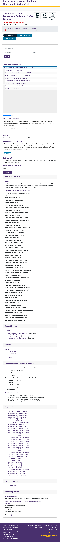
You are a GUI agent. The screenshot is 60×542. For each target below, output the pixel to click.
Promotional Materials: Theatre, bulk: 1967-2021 (18, 73)
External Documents (13, 481)
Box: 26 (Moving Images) (15, 458)
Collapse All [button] (7, 172)
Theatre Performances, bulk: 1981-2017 (16, 78)
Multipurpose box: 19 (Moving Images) (18, 445)
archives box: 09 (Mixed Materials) (17, 426)
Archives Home (43, 527)
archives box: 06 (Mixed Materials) (17, 421)
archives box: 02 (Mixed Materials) (17, 413)
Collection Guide (12, 485)
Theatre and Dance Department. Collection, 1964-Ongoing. (19, 68)
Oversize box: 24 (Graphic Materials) (18, 454)
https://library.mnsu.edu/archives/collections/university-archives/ (23, 502)
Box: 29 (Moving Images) (15, 464)
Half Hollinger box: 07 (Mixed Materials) (19, 422)
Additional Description (14, 176)
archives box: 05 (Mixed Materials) (17, 419)
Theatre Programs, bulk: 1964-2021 (15, 86)
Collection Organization (24, 35)
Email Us (50, 527)
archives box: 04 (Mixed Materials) (17, 417)
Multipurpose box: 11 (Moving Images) (18, 430)
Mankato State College (14, 337)
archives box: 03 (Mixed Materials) (17, 415)
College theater (12, 353)
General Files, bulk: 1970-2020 (13, 70)
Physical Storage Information (16, 407)
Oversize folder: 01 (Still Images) (17, 475)
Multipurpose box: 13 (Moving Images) (18, 434)
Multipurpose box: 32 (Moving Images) (18, 469)
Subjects (8, 344)
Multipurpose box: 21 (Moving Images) (18, 449)
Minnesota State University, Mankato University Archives (21, 28)
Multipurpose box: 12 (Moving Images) (18, 432)
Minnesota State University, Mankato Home (40, 525)
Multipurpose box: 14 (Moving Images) (18, 436)
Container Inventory (9, 38)
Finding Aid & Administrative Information (21, 363)
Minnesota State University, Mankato (18, 333)
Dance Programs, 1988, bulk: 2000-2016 (16, 83)
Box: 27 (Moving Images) (15, 460)
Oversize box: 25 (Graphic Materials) (18, 456)
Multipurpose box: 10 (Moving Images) (18, 428)
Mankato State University (15, 335)
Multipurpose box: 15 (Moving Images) (18, 437)
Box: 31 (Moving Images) (15, 467)
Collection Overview (9, 35)
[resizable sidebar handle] (8, 115)
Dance (9, 355)
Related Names (11, 326)
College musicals (12, 351)
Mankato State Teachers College (17, 338)
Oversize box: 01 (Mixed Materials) (17, 411)
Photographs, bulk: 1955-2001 (13, 88)
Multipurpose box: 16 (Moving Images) (18, 439)
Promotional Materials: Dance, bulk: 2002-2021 (18, 75)
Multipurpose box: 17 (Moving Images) (18, 441)
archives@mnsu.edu (12, 515)
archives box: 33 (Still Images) (16, 471)
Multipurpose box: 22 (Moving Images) (18, 451)
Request (44, 15)
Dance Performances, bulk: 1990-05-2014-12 (17, 80)
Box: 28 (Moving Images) (15, 462)
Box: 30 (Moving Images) (15, 466)
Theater (10, 357)
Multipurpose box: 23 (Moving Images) (18, 452)
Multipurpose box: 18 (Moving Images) (18, 443)
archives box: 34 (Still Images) (16, 473)
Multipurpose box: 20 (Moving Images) (18, 447)
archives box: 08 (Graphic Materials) (18, 424)
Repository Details (12, 491)
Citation (37, 15)
